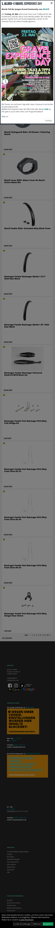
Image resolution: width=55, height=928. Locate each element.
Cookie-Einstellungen (22, 924)
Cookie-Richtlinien (26, 920)
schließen (48, 121)
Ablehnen (37, 924)
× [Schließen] (51, 3)
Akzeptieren (48, 924)
